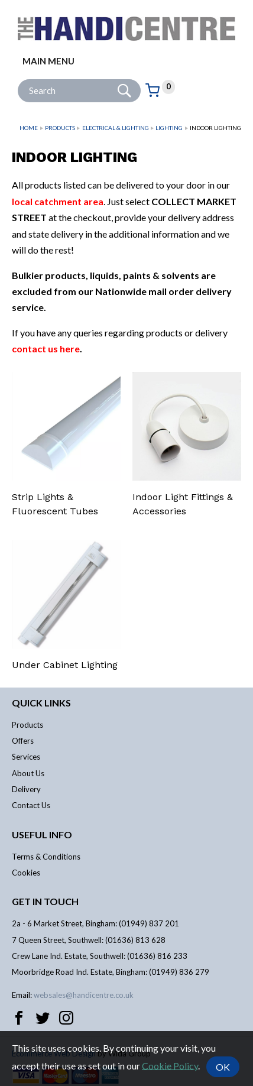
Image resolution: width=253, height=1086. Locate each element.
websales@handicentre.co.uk (84, 995)
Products (60, 127)
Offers (23, 740)
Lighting (169, 127)
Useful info (42, 834)
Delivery (26, 789)
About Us (28, 773)
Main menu (48, 61)
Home (29, 127)
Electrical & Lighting (115, 127)
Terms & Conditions (46, 856)
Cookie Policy (170, 1065)
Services (26, 756)
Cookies (26, 872)
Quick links (41, 702)
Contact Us (31, 805)
